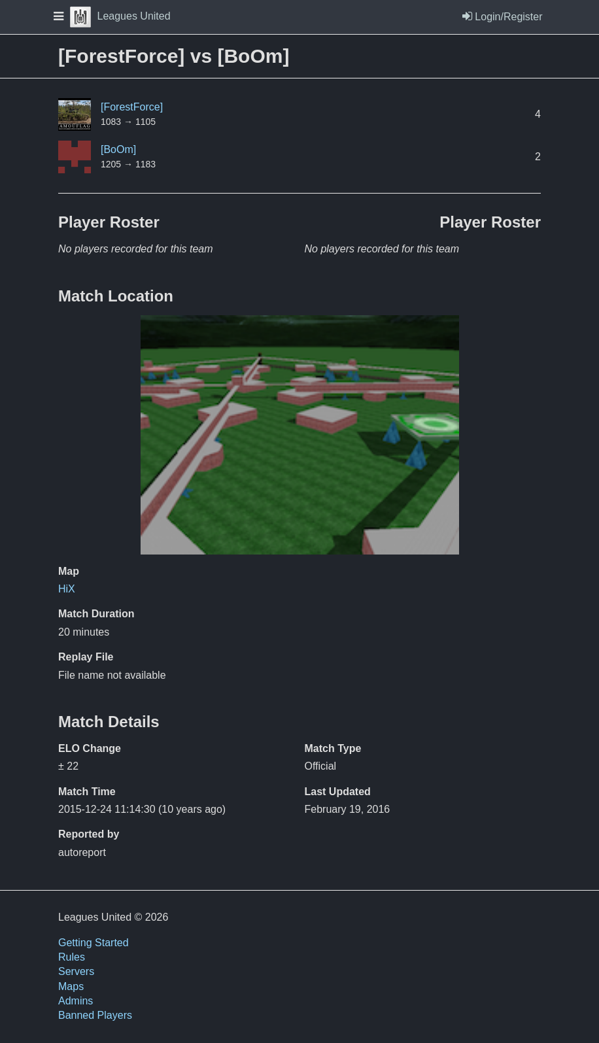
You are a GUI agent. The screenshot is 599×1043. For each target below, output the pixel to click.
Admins (75, 1000)
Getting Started (93, 942)
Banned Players (95, 1015)
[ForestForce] (132, 106)
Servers (76, 971)
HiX (66, 588)
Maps (71, 986)
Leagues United (120, 16)
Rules (71, 957)
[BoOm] (118, 149)
